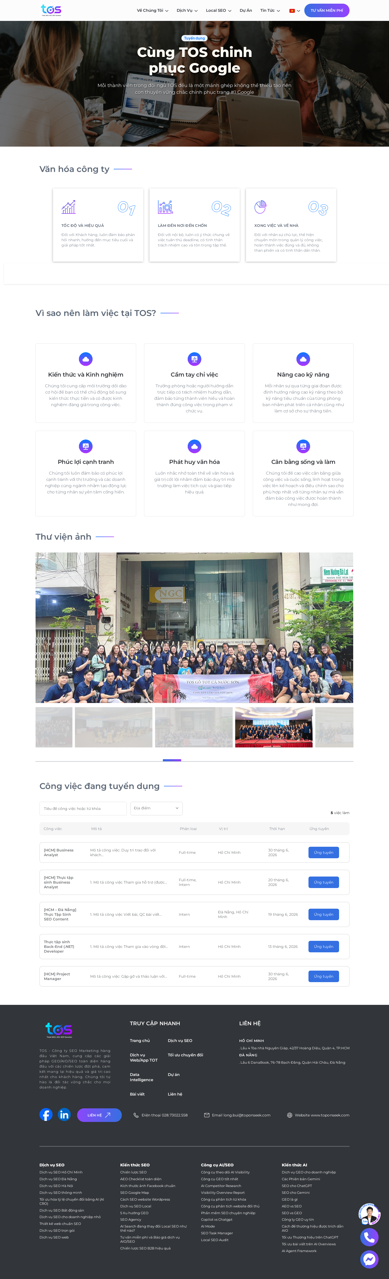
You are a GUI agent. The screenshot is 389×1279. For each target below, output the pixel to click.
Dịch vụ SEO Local (135, 1206)
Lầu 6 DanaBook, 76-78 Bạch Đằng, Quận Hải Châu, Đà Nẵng (293, 1062)
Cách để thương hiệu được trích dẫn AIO (313, 1228)
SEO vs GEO (292, 1213)
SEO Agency (130, 1220)
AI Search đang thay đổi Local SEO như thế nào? (153, 1228)
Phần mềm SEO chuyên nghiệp (228, 1213)
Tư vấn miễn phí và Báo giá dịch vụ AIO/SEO (150, 1239)
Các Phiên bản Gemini (301, 1179)
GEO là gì (290, 1199)
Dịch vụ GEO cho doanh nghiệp (309, 1172)
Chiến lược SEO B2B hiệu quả (145, 1248)
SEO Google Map (134, 1193)
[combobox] (156, 808)
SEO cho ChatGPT (297, 1186)
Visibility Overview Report (223, 1193)
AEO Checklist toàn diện (141, 1179)
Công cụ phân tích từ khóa (223, 1199)
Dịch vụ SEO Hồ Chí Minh (61, 1172)
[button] (149, 760)
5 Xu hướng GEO (134, 1213)
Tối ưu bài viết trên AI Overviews (309, 1244)
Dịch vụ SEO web (54, 1237)
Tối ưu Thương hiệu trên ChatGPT (310, 1237)
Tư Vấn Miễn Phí (327, 10)
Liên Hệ (100, 1115)
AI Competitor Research (221, 1186)
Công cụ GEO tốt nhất (219, 1179)
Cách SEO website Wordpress (145, 1199)
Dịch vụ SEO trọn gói (57, 1230)
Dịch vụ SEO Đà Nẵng (58, 1179)
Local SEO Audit (214, 1240)
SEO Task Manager (217, 1233)
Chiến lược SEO (133, 1172)
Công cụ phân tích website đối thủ (230, 1206)
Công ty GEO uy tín (298, 1220)
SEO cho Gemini (296, 1193)
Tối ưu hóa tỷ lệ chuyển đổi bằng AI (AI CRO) (71, 1201)
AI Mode (208, 1226)
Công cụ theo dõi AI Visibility (225, 1172)
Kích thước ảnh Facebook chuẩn (147, 1186)
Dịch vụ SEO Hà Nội (56, 1186)
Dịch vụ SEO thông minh (60, 1193)
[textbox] (156, 808)
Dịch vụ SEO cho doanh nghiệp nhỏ (70, 1217)
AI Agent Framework (299, 1251)
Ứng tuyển (323, 852)
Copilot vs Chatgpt (216, 1220)
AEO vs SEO (292, 1206)
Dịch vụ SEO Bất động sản (61, 1210)
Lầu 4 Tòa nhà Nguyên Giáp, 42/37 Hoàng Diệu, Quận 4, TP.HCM (295, 1048)
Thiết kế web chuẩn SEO (60, 1224)
